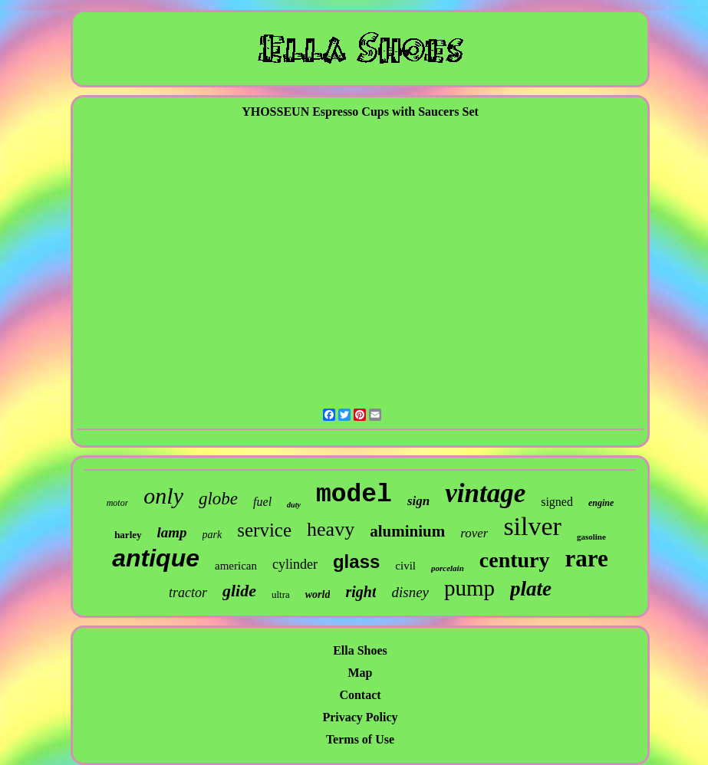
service (264, 530)
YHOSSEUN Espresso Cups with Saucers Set (360, 111)
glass (356, 561)
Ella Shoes (360, 650)
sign (418, 501)
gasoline (591, 536)
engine (601, 502)
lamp (172, 532)
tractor (188, 592)
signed (557, 501)
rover (474, 533)
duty (294, 505)
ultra (281, 594)
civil (405, 566)
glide (239, 590)
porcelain (447, 568)
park (212, 534)
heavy (330, 529)
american (236, 566)
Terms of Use (360, 739)
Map (359, 672)
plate (531, 588)
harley (127, 534)
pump (469, 588)
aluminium (407, 531)
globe (218, 498)
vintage (485, 493)
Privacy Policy (359, 717)
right (360, 591)
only (163, 495)
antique (155, 558)
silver (532, 526)
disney (410, 592)
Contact (359, 694)
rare (586, 558)
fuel (262, 501)
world (318, 594)
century (514, 560)
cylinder (295, 564)
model (354, 495)
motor (118, 502)
